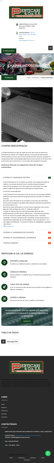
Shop (42, 458)
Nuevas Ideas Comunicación (37, 455)
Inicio (28, 77)
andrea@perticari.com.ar (26, 40)
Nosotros (4, 407)
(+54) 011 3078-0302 (35, 435)
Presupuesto (8, 51)
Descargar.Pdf (8, 226)
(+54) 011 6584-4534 (21, 435)
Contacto (27, 321)
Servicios (4, 414)
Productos (9, 78)
